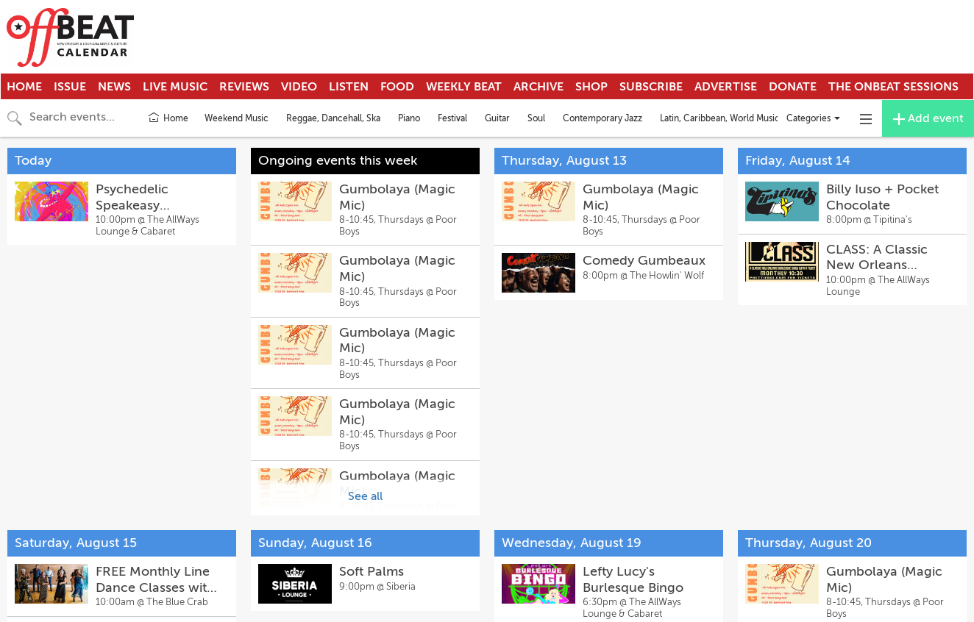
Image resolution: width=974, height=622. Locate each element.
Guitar (497, 118)
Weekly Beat (464, 86)
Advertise (725, 86)
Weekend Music (237, 118)
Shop (591, 86)
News (114, 86)
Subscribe (651, 86)
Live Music (175, 86)
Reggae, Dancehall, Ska (333, 118)
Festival (452, 118)
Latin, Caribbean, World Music (720, 118)
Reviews (244, 86)
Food (397, 86)
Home (24, 86)
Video (299, 86)
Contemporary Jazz (602, 118)
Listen (349, 86)
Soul (536, 118)
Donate (793, 86)
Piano (409, 118)
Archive (538, 86)
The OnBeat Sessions (893, 86)
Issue (70, 86)
